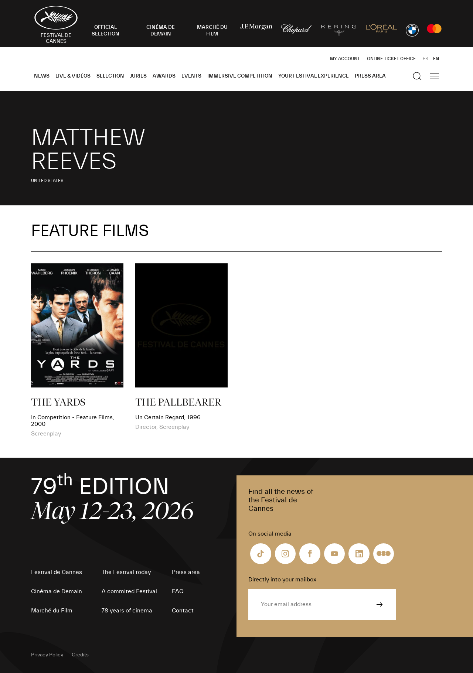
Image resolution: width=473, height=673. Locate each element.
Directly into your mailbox (282, 579)
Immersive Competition (239, 76)
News (42, 76)
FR (425, 58)
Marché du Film (51, 610)
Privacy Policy (47, 655)
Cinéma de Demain (56, 591)
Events (191, 76)
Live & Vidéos (73, 76)
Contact (183, 610)
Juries (138, 76)
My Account (345, 58)
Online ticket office (391, 58)
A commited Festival (129, 591)
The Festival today (126, 572)
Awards (164, 76)
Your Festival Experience (313, 76)
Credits (80, 655)
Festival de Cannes (56, 572)
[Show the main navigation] (434, 76)
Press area (370, 76)
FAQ (178, 591)
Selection (110, 76)
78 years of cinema (127, 610)
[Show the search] (417, 76)
